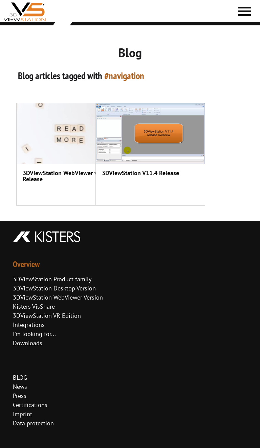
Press (19, 396)
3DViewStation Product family (52, 279)
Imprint (22, 414)
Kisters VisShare (34, 306)
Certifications (30, 405)
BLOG (20, 377)
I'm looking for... (34, 334)
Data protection (33, 423)
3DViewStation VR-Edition (47, 316)
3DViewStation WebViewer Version (58, 297)
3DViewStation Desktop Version (54, 288)
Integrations (29, 325)
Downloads (27, 343)
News (20, 387)
